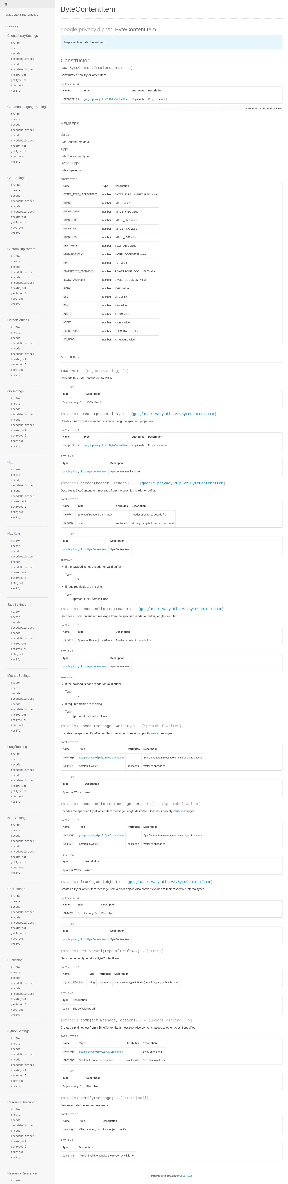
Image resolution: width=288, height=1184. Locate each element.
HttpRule (13, 533)
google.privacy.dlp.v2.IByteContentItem (106, 99)
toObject (17, 85)
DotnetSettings (18, 320)
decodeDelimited (22, 59)
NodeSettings (17, 818)
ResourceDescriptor (22, 1102)
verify (15, 91)
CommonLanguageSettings (27, 107)
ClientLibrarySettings (22, 36)
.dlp (100, 29)
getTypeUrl (18, 80)
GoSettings (15, 391)
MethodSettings (18, 675)
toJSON (15, 43)
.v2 (108, 29)
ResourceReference (22, 1173)
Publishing (15, 960)
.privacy (86, 29)
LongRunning (17, 747)
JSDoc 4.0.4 (186, 1176)
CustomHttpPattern (21, 249)
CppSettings (16, 178)
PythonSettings (18, 1031)
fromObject (18, 75)
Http (10, 462)
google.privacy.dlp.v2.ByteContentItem (174, 414)
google (69, 29)
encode (15, 64)
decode (15, 54)
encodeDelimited (22, 69)
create (15, 48)
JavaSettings (16, 604)
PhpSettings (16, 889)
